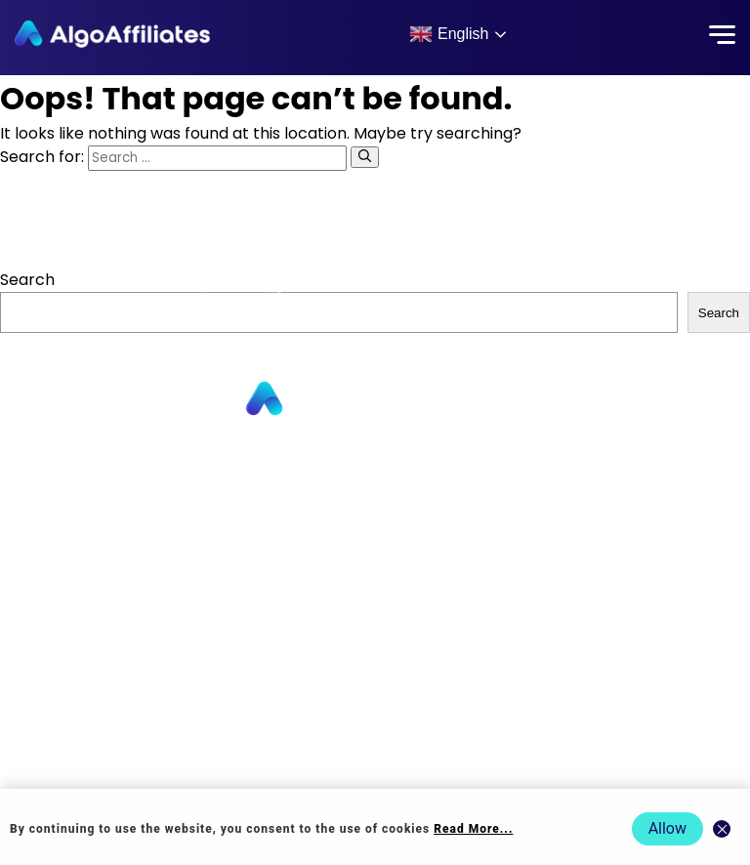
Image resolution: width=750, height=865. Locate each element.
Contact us (375, 543)
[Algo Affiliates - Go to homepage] (112, 34)
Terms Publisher (375, 713)
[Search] (365, 157)
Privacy (375, 656)
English (448, 34)
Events (375, 770)
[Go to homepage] (375, 400)
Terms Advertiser (375, 741)
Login (375, 628)
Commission (375, 571)
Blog (375, 600)
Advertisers (375, 486)
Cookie (375, 685)
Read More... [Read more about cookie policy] (473, 829)
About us (375, 515)
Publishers (375, 458)
